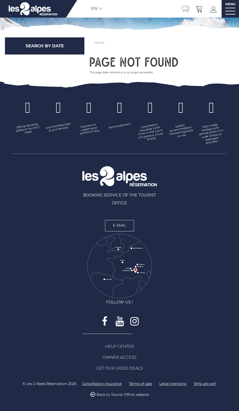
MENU (230, 4)
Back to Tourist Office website (123, 394)
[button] (199, 8)
